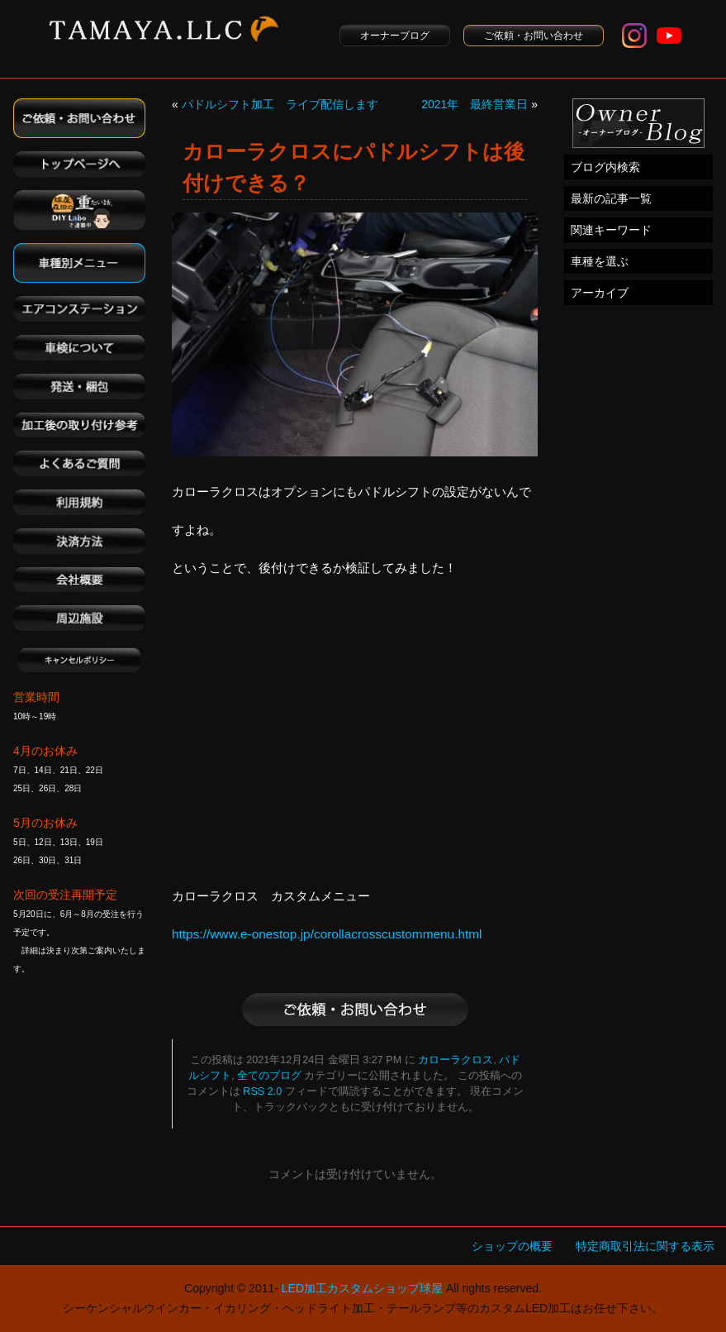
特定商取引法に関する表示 (645, 1246)
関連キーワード (611, 229)
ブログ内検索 (605, 167)
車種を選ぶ (600, 261)
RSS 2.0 (262, 1091)
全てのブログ (269, 1075)
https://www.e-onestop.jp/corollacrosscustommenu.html (327, 934)
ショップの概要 (512, 1246)
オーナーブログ (394, 35)
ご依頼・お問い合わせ (533, 35)
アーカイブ (600, 292)
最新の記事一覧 (611, 198)
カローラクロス (455, 1060)
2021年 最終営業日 (474, 104)
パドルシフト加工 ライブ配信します (280, 104)
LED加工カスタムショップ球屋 (362, 1288)
